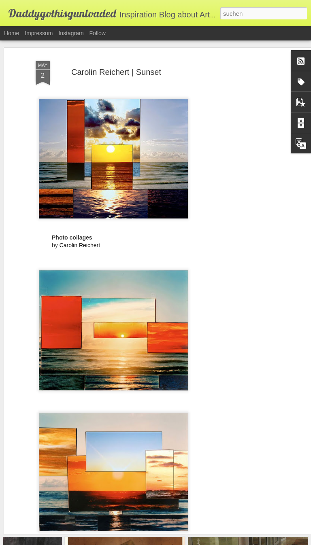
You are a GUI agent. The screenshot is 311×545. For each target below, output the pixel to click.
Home (11, 33)
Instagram (70, 33)
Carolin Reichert (80, 226)
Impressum (39, 33)
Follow (97, 33)
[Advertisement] (241, 165)
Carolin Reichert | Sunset (116, 53)
